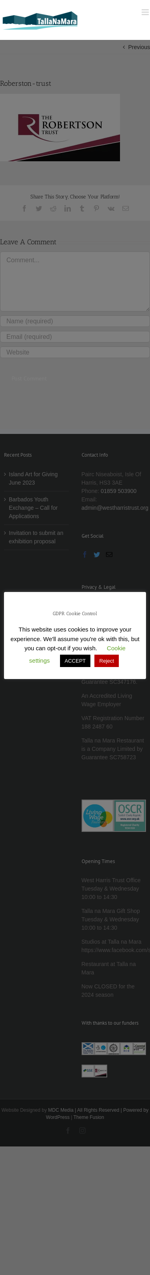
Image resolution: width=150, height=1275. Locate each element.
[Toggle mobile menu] (146, 12)
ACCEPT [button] (75, 661)
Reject (106, 661)
